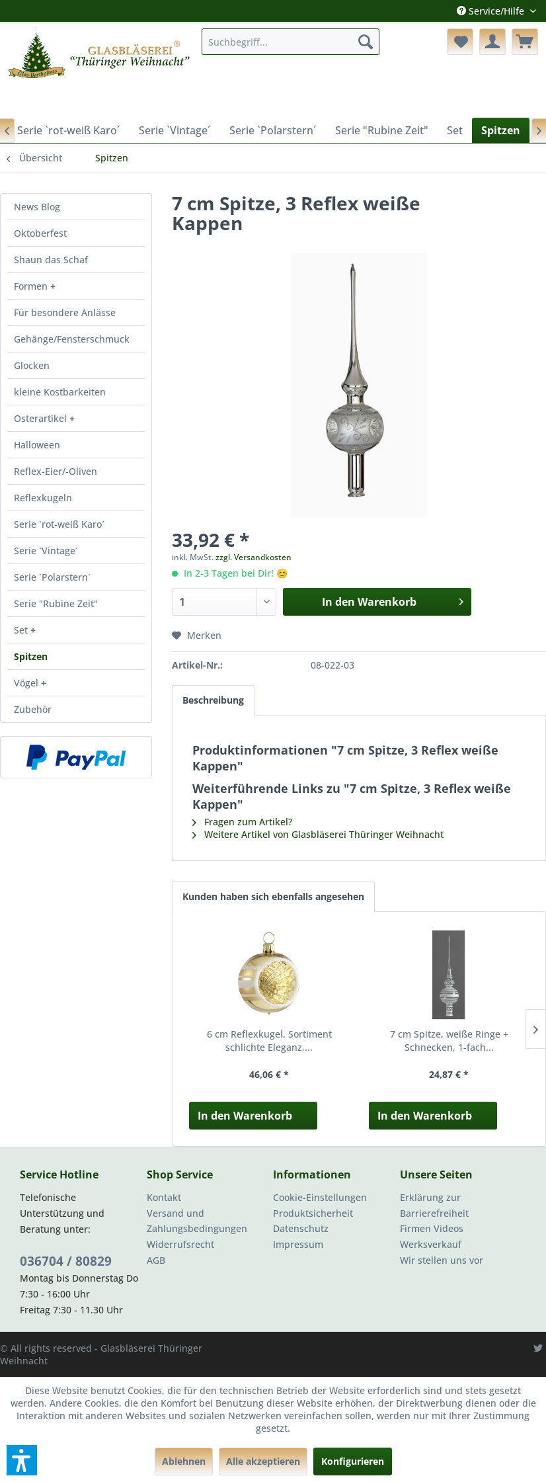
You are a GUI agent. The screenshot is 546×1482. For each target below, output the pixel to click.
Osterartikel (41, 418)
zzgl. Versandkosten (253, 557)
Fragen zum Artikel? (242, 821)
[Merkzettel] (460, 41)
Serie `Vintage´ (46, 550)
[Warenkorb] (525, 41)
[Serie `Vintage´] (175, 130)
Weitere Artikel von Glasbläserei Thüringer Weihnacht (318, 834)
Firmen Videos (431, 1228)
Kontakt (164, 1197)
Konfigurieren (352, 1461)
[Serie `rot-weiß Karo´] (69, 130)
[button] (22, 1460)
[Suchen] (365, 41)
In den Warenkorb (245, 1115)
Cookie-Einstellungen (320, 1197)
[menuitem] (290, 41)
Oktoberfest (40, 233)
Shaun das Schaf (51, 259)
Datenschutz (301, 1228)
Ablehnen (184, 1461)
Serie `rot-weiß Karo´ (59, 524)
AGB (156, 1260)
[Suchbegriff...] (290, 41)
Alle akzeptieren (263, 1461)
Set (22, 630)
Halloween (37, 444)
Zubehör (33, 709)
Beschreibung (213, 700)
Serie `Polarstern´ (52, 577)
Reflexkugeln (43, 497)
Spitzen (31, 656)
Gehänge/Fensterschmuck (72, 339)
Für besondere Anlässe (65, 312)
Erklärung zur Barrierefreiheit (434, 1205)
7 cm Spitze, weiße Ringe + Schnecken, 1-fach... (449, 1040)
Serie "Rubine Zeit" (56, 603)
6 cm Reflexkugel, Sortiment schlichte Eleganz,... (269, 1040)
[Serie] (382, 130)
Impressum (298, 1244)
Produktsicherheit (313, 1213)
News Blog (37, 206)
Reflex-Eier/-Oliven (55, 471)
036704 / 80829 (66, 1261)
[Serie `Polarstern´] (273, 130)
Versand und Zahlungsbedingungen (197, 1221)
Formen (32, 286)
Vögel (27, 683)
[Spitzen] (500, 130)
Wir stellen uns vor (441, 1260)
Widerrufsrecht (180, 1244)
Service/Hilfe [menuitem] (492, 11)
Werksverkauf (430, 1244)
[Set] (455, 130)
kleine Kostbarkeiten (60, 392)
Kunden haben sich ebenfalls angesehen (273, 896)
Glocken (32, 365)
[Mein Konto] (492, 41)
